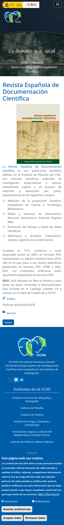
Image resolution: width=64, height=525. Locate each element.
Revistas (38, 63)
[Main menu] (57, 4)
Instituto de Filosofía (31, 408)
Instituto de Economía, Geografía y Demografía (32, 399)
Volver (8, 322)
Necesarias (11, 504)
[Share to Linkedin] (22, 380)
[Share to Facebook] (10, 380)
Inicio (24, 63)
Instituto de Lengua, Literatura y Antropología (32, 423)
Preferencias (42, 504)
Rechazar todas (35, 521)
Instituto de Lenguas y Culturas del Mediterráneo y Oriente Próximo (32, 433)
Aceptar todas (12, 521)
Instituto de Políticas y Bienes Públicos (32, 441)
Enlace (11, 299)
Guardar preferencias (17, 512)
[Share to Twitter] (16, 380)
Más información (49, 497)
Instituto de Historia (32, 414)
